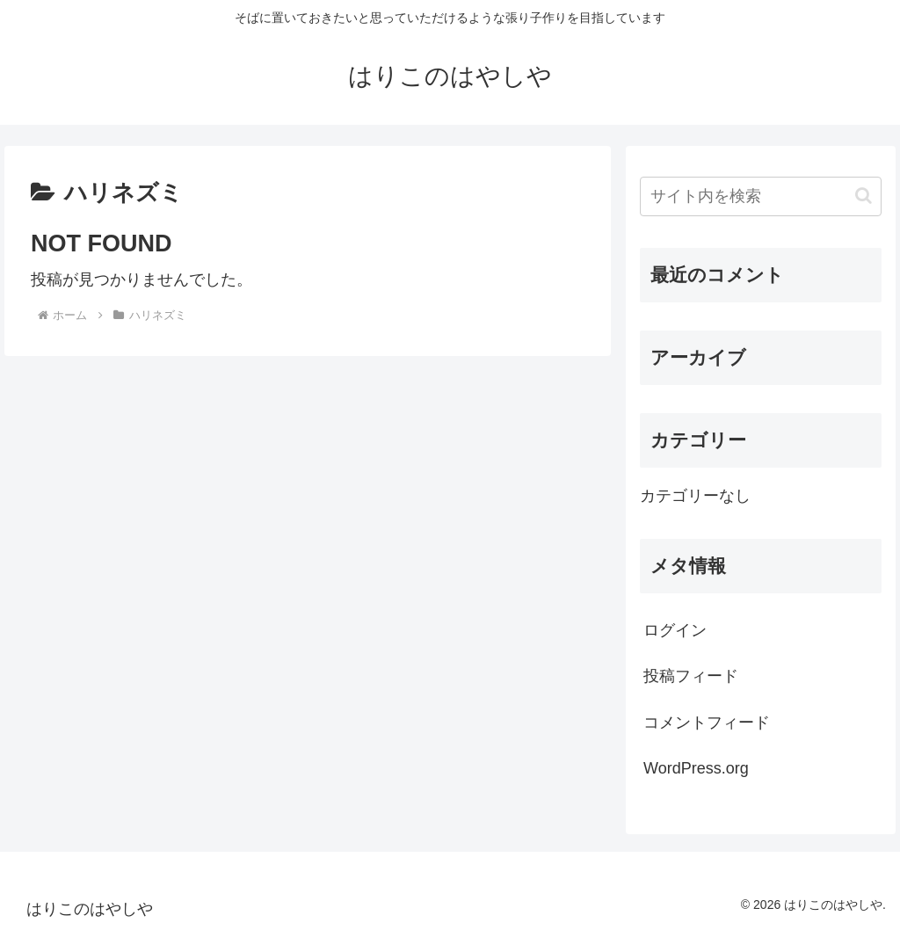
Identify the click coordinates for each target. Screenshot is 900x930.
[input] (760, 196)
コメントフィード (706, 722)
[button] (863, 195)
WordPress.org (696, 768)
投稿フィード (690, 676)
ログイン (675, 630)
